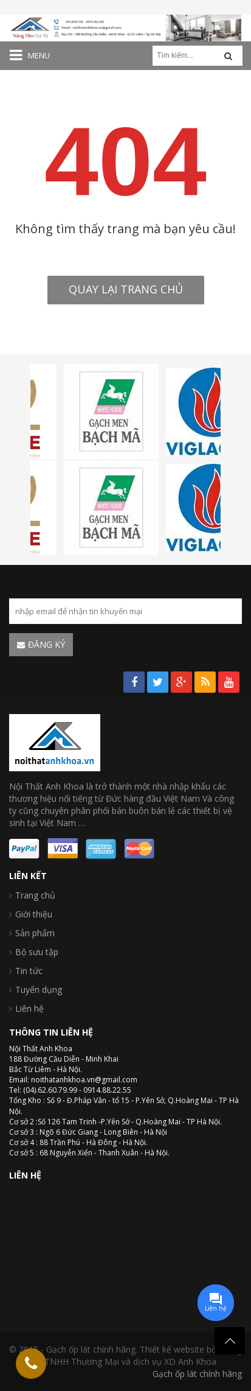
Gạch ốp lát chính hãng (197, 1373)
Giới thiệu (33, 914)
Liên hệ (29, 1008)
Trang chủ (35, 895)
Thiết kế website (172, 1349)
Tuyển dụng (38, 989)
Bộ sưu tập (36, 952)
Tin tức (29, 970)
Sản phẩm (35, 933)
